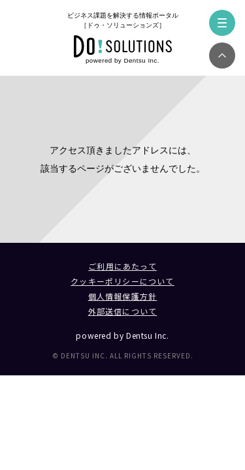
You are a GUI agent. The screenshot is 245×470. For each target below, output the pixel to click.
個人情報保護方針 (122, 296)
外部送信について (122, 311)
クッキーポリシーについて (122, 281)
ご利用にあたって (122, 266)
